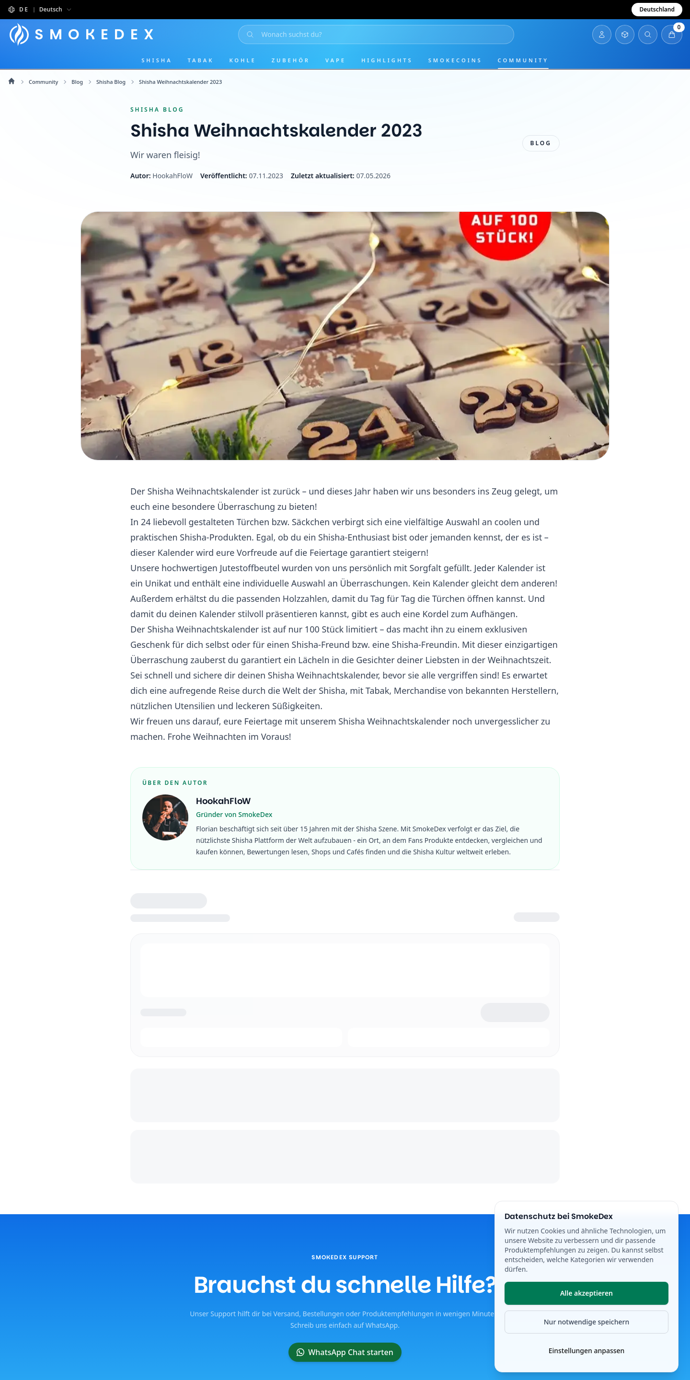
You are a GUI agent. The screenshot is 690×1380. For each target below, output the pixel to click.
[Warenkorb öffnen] (671, 34)
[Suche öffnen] (378, 34)
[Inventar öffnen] (624, 34)
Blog (77, 81)
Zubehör (291, 60)
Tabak (201, 60)
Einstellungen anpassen (587, 1350)
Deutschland (657, 9)
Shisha (156, 60)
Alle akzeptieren (586, 1293)
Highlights (387, 60)
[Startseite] (85, 34)
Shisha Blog (111, 81)
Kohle (242, 60)
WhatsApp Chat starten (345, 1352)
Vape (335, 60)
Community (523, 60)
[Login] (601, 34)
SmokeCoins (455, 60)
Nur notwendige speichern (587, 1321)
